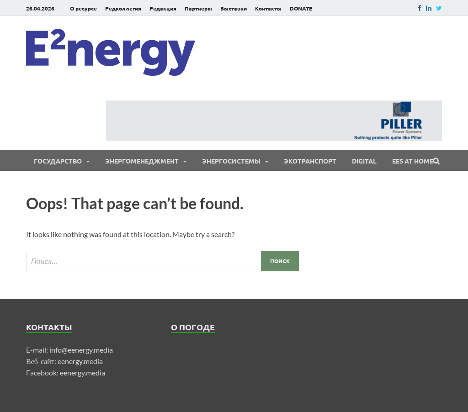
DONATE (301, 8)
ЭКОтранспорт (310, 161)
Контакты (268, 8)
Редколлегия (123, 8)
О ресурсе (83, 8)
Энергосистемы (231, 161)
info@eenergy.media (81, 349)
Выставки (233, 8)
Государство (58, 161)
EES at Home (412, 161)
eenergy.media (80, 361)
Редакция (162, 8)
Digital (364, 161)
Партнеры (198, 8)
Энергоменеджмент (142, 161)
